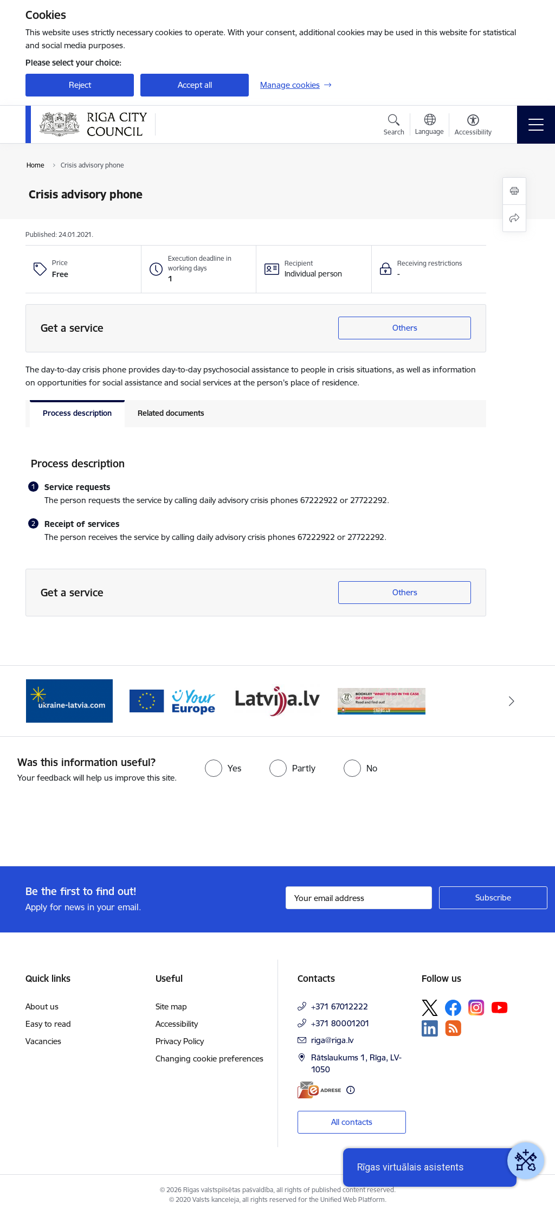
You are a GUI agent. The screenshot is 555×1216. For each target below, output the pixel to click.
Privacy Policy (180, 1041)
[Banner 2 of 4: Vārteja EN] (173, 700)
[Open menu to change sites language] (429, 125)
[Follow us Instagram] (476, 1007)
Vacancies (43, 1041)
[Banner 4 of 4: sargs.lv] (381, 700)
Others (404, 328)
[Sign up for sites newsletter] (493, 897)
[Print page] (514, 191)
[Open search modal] (394, 126)
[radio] (223, 768)
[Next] (512, 701)
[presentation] (90, 826)
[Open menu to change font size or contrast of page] (473, 126)
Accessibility (177, 1024)
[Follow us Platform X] (430, 1008)
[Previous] (43, 701)
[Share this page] (514, 218)
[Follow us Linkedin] (430, 1028)
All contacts (351, 1122)
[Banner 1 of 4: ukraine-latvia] (69, 700)
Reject (80, 85)
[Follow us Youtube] (500, 1007)
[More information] (350, 1090)
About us (42, 1006)
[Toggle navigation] (536, 125)
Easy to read (48, 1024)
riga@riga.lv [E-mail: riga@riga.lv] (332, 1040)
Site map (171, 1006)
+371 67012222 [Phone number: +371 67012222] (339, 1006)
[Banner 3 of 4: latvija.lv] (277, 700)
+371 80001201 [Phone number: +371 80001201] (340, 1023)
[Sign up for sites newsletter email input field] (359, 897)
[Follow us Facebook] (453, 1008)
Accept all (195, 85)
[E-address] (319, 1090)
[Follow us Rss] (453, 1028)
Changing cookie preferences (209, 1058)
